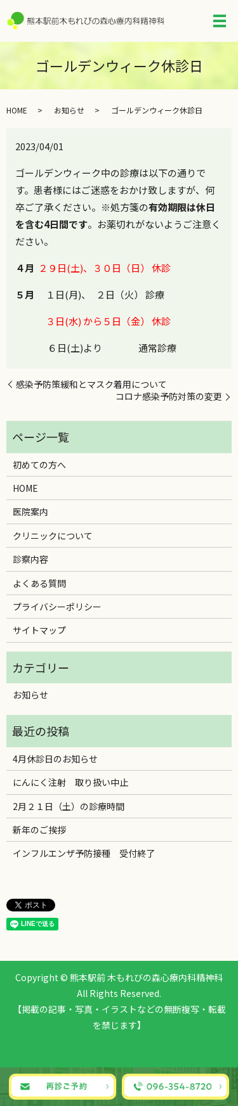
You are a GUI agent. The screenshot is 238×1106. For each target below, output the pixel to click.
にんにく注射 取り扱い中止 (70, 782)
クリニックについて (53, 535)
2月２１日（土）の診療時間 (68, 806)
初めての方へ (39, 464)
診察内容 (30, 559)
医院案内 (30, 511)
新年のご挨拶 (39, 829)
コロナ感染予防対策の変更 (169, 396)
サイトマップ (39, 630)
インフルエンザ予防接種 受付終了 (84, 853)
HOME (16, 110)
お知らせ (69, 110)
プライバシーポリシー (57, 606)
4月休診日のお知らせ (55, 758)
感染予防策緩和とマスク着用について (91, 384)
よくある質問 (39, 583)
